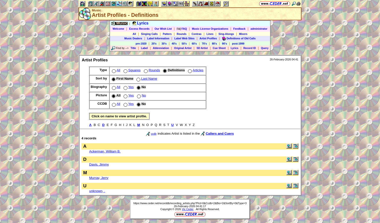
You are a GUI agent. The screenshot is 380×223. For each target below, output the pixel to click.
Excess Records (139, 28)
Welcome (118, 28)
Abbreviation (161, 48)
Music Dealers (133, 38)
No (141, 95)
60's (194, 43)
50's (184, 43)
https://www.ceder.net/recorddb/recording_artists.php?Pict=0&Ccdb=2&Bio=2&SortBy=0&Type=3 (189, 203)
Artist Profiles (208, 38)
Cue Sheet (219, 48)
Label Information (158, 38)
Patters (167, 33)
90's (224, 43)
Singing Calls (149, 33)
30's (164, 43)
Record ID (250, 48)
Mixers (243, 33)
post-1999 (238, 43)
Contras (196, 33)
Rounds (182, 33)
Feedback (239, 28)
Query (265, 48)
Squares (132, 70)
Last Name (146, 78)
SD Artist (202, 48)
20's (154, 43)
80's (214, 43)
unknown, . (97, 191)
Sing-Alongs (226, 33)
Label (144, 48)
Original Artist (182, 48)
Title (133, 48)
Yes (128, 87)
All (134, 33)
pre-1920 (141, 43)
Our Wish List (163, 28)
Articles (195, 70)
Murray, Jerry (99, 178)
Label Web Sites (184, 38)
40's (174, 43)
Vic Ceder (187, 209)
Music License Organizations (210, 28)
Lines (210, 33)
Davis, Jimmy (99, 164)
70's (204, 43)
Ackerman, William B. (105, 151)
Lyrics (234, 48)
